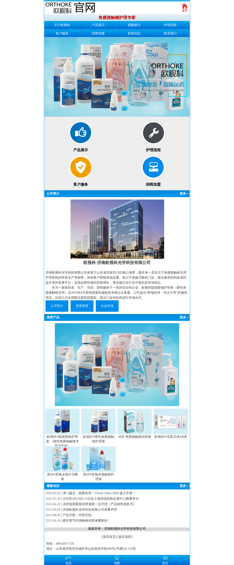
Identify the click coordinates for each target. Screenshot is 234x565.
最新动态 (53, 486)
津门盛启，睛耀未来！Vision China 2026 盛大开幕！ (99, 493)
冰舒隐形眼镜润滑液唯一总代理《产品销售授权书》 (99, 504)
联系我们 (170, 33)
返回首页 (109, 537)
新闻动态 (134, 33)
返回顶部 (124, 537)
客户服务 (62, 33)
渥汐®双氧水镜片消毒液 (62, 477)
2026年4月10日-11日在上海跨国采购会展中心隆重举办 (101, 498)
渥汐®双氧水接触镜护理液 (98, 477)
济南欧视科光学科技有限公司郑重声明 (90, 509)
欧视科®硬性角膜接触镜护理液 (98, 439)
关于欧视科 (62, 25)
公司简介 (53, 193)
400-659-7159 (65, 543)
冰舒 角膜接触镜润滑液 (134, 436)
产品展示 (98, 25)
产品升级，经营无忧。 (79, 515)
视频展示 (134, 25)
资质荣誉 (82, 306)
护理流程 (170, 25)
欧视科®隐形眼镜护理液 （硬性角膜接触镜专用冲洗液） (62, 441)
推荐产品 (53, 317)
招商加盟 (98, 33)
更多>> (185, 193)
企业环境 (107, 306)
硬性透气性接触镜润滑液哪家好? (86, 520)
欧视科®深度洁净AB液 (170, 436)
